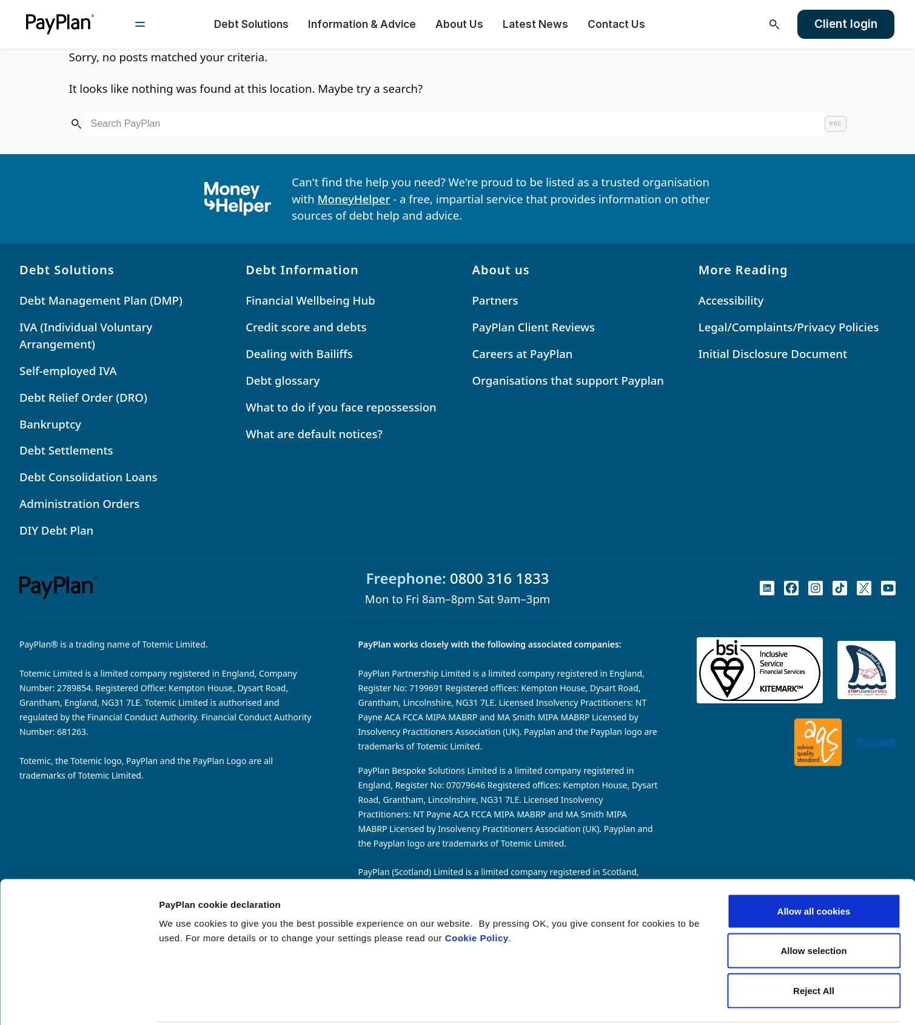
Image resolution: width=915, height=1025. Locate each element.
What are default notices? (314, 433)
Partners (495, 300)
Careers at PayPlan (522, 353)
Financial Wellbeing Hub (310, 300)
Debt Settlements (66, 450)
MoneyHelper (354, 198)
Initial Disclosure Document (773, 353)
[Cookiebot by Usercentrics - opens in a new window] (78, 1001)
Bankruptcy (50, 423)
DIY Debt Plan (56, 530)
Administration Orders (79, 503)
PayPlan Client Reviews (533, 326)
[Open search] (774, 24)
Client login (845, 24)
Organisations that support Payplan (568, 380)
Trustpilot (876, 742)
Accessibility (731, 300)
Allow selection (813, 906)
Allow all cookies (814, 866)
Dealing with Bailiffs (299, 353)
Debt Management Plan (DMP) (101, 300)
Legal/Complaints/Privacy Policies (789, 326)
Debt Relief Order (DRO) (83, 397)
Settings (626, 1001)
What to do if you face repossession (341, 406)
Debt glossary (283, 380)
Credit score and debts (306, 326)
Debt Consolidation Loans (88, 476)
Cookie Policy (477, 892)
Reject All (813, 945)
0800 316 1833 (499, 578)
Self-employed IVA (68, 370)
